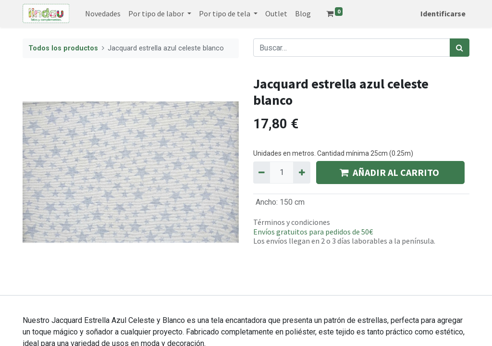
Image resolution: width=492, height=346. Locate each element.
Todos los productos (63, 48)
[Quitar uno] (261, 172)
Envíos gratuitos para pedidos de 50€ (313, 231)
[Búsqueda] (459, 47)
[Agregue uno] (301, 172)
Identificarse (443, 13)
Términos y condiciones (291, 222)
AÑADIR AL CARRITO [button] (390, 172)
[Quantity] (282, 172)
